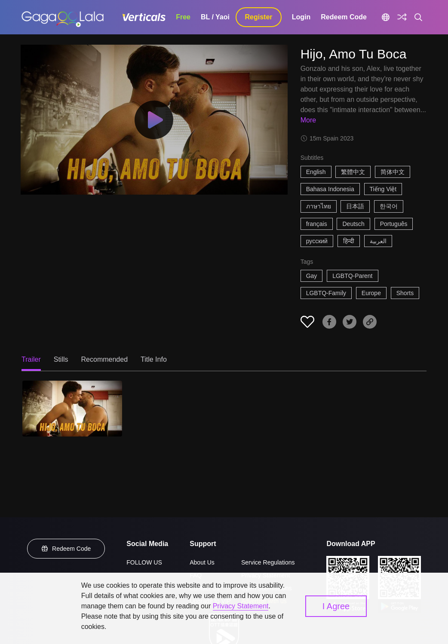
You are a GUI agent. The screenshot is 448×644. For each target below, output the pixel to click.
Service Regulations (268, 562)
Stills (61, 359)
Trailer (31, 359)
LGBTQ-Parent (352, 275)
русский (317, 241)
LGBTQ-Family (326, 293)
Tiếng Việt (383, 189)
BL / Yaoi (215, 17)
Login (301, 17)
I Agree (336, 606)
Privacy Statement (241, 606)
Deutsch (353, 223)
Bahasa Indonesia (330, 189)
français (316, 223)
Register (259, 17)
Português (394, 223)
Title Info (154, 359)
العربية (378, 241)
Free (183, 17)
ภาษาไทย (318, 206)
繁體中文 (353, 171)
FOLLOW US (144, 562)
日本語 (355, 206)
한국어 (389, 206)
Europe (371, 293)
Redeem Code (344, 17)
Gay (311, 275)
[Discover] (402, 17)
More (308, 120)
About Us (202, 562)
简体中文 (392, 171)
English (316, 171)
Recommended (104, 359)
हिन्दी (348, 241)
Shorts (405, 293)
